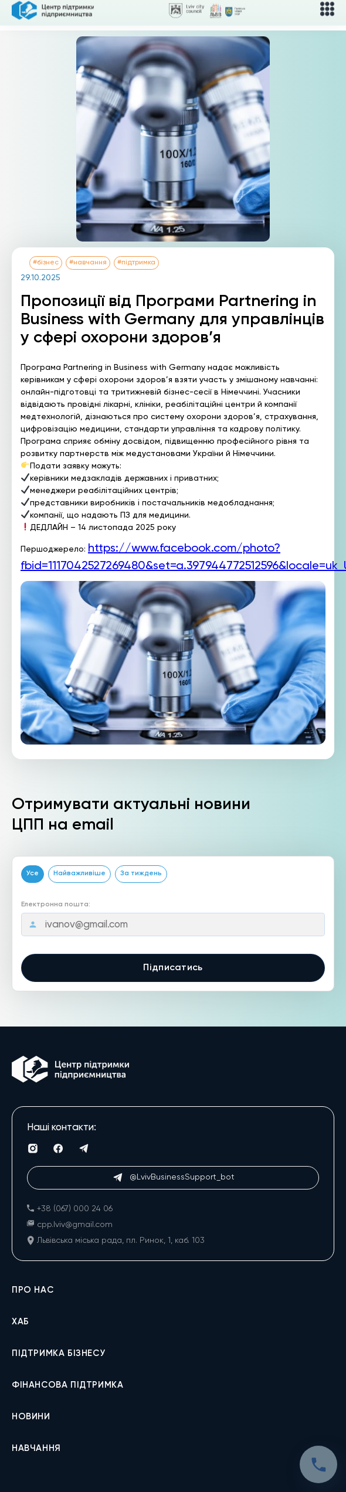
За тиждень (141, 873)
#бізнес (46, 262)
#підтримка (136, 262)
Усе (32, 873)
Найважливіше (79, 873)
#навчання (88, 262)
